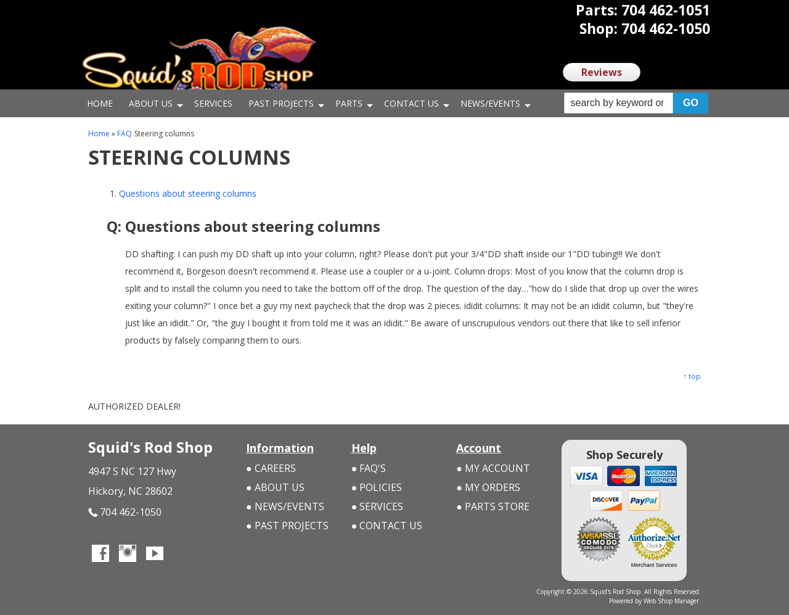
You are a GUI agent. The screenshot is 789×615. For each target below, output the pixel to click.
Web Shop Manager (671, 600)
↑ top (692, 376)
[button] (636, 103)
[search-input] (618, 103)
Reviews (601, 72)
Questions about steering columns (187, 193)
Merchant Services (654, 565)
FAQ (124, 133)
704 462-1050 (124, 512)
